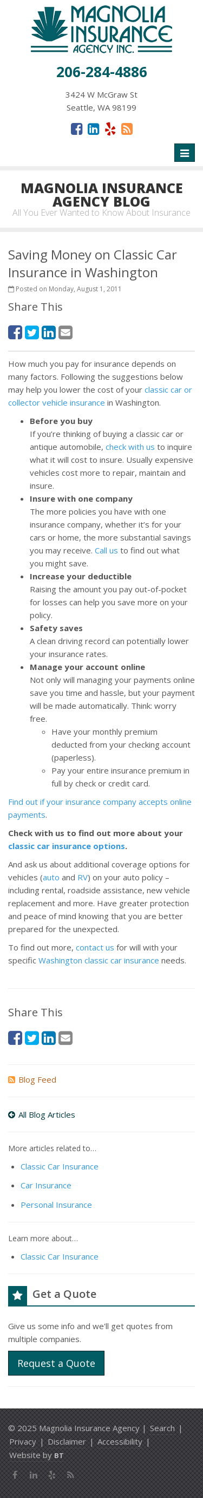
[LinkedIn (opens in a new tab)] (93, 128)
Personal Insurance (56, 1204)
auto (51, 877)
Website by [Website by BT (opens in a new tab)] (36, 1454)
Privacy (22, 1441)
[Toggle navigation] (184, 152)
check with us (130, 446)
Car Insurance (46, 1185)
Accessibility (119, 1441)
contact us (95, 947)
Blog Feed (32, 1079)
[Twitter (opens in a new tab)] (32, 332)
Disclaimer (67, 1441)
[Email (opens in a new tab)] (65, 332)
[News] (127, 128)
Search (162, 1427)
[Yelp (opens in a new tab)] (110, 128)
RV (82, 877)
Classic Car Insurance (60, 1166)
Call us (106, 550)
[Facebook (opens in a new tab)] (76, 128)
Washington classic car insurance (98, 960)
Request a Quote (56, 1363)
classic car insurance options (66, 845)
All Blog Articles (41, 1114)
